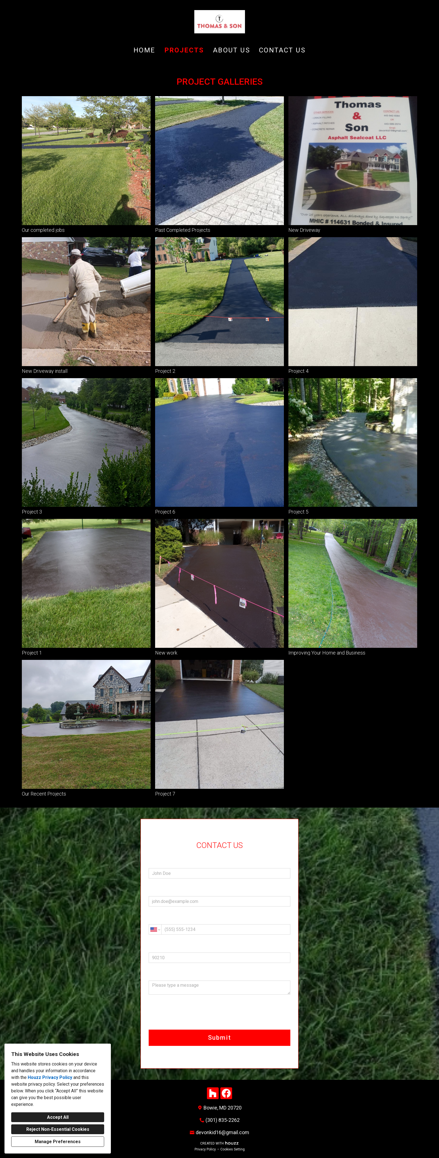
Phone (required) (219, 926)
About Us (231, 50)
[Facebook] (226, 1093)
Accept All (58, 1117)
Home (144, 50)
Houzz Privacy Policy (50, 1077)
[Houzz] (213, 1093)
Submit (219, 1037)
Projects (184, 50)
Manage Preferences (58, 1141)
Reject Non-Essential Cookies (57, 1129)
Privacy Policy (205, 1149)
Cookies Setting (232, 1149)
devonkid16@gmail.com (222, 1132)
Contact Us (282, 50)
